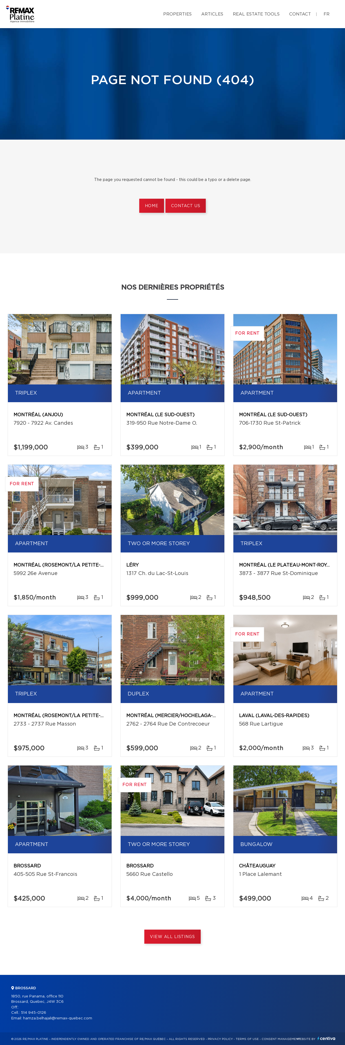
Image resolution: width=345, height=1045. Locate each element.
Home (151, 206)
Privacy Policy (220, 1039)
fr (326, 14)
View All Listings (172, 937)
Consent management (281, 1039)
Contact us (185, 206)
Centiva (326, 1038)
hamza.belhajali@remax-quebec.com (57, 1018)
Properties (177, 14)
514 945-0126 (33, 1013)
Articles (212, 14)
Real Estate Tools (256, 14)
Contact (300, 14)
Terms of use (247, 1039)
